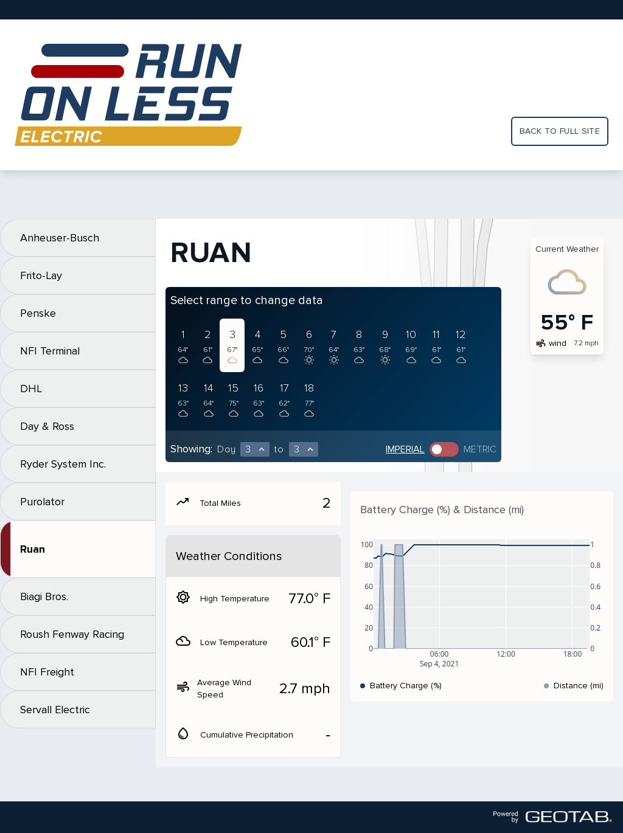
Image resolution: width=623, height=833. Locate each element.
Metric (480, 449)
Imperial (405, 449)
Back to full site (560, 131)
